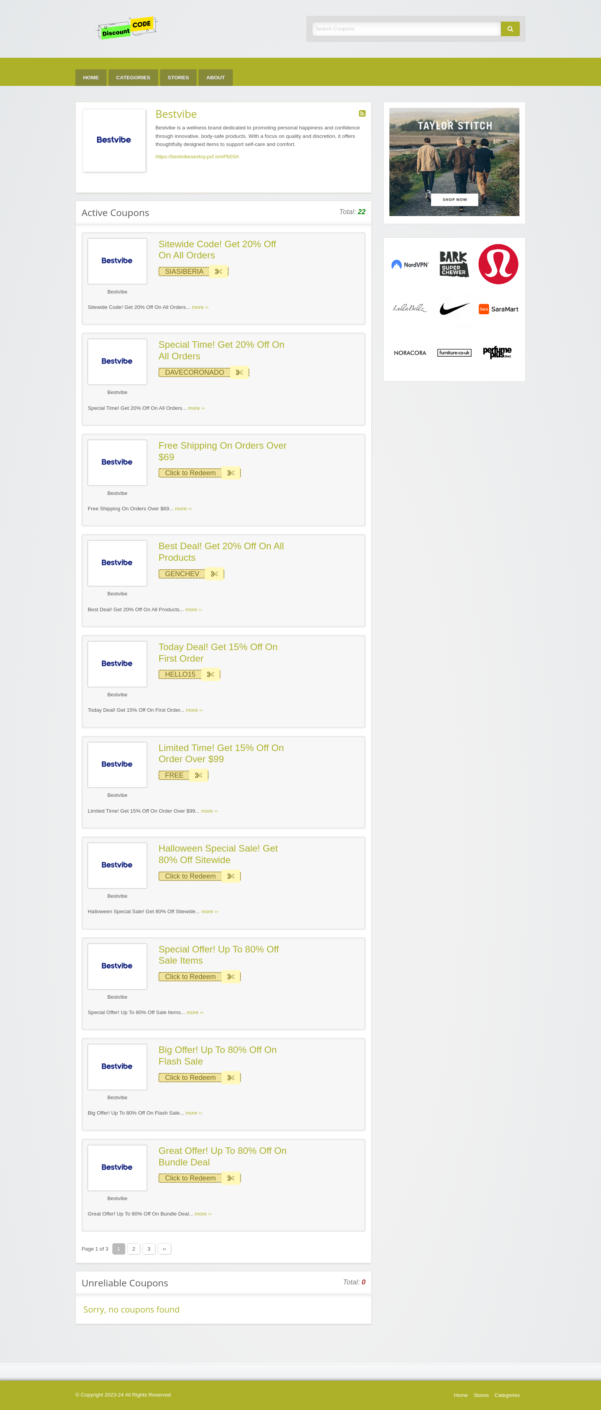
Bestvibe (117, 292)
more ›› (200, 307)
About (215, 77)
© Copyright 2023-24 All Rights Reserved (123, 1395)
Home (91, 77)
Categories (133, 77)
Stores (178, 77)
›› (164, 1249)
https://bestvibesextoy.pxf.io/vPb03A (197, 156)
